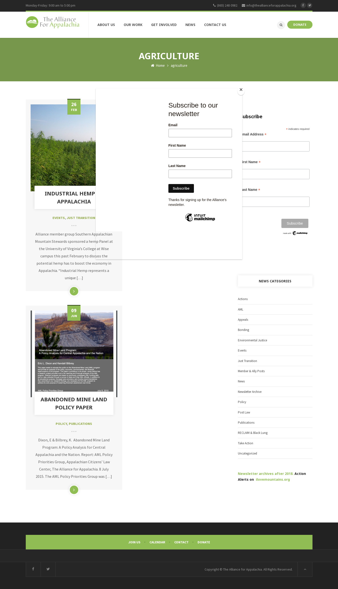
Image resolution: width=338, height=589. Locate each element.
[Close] (241, 90)
